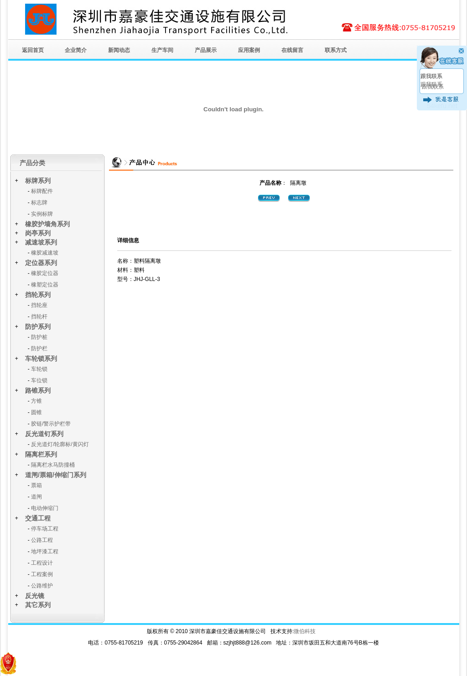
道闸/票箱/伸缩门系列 (55, 474)
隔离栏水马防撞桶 (53, 465)
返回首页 (33, 50)
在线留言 (292, 50)
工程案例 (42, 574)
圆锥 (36, 412)
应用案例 (249, 50)
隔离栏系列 (41, 454)
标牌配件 (42, 191)
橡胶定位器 (44, 273)
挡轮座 (39, 305)
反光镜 (34, 595)
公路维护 (42, 585)
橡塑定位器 (44, 284)
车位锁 (39, 380)
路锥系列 (38, 390)
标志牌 (39, 202)
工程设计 (42, 563)
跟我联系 (431, 76)
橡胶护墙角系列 (47, 224)
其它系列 (38, 604)
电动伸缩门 (44, 508)
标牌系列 (38, 180)
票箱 (36, 485)
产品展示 (206, 50)
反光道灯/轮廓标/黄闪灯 (60, 444)
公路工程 (42, 540)
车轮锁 (39, 369)
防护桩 (39, 337)
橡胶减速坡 (44, 253)
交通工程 (38, 518)
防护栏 (39, 348)
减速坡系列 (41, 242)
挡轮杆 (39, 316)
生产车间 (162, 50)
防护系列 (38, 326)
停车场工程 (44, 528)
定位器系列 (41, 262)
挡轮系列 (38, 294)
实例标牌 (42, 214)
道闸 (36, 497)
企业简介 (76, 50)
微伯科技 (305, 631)
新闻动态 (119, 50)
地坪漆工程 (44, 551)
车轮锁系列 (41, 358)
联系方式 (336, 50)
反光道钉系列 (44, 433)
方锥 (36, 401)
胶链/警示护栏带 (51, 424)
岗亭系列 (38, 233)
